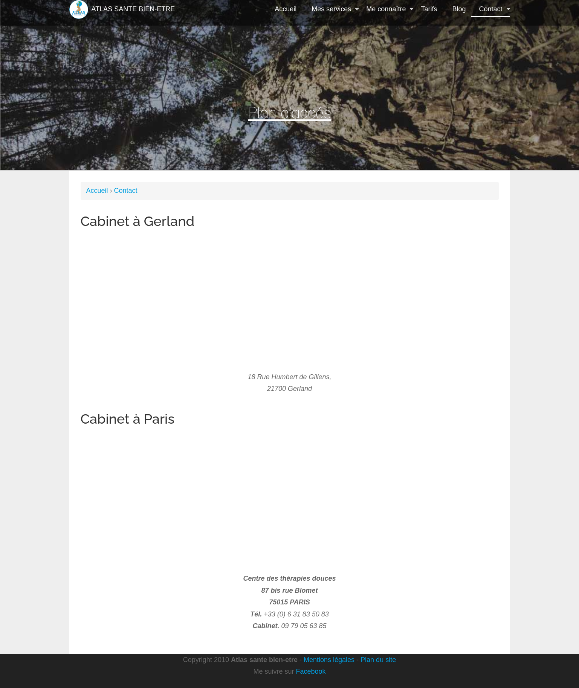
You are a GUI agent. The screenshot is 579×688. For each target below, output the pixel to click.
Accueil (285, 9)
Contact (490, 9)
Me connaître (386, 9)
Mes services (331, 9)
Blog (459, 9)
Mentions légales (329, 660)
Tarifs (429, 9)
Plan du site (378, 660)
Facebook (310, 671)
